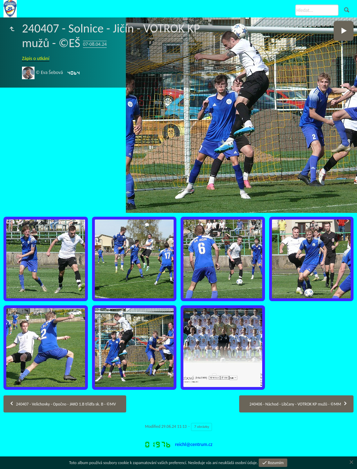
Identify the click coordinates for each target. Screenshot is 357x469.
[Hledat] (317, 10)
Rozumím (275, 462)
